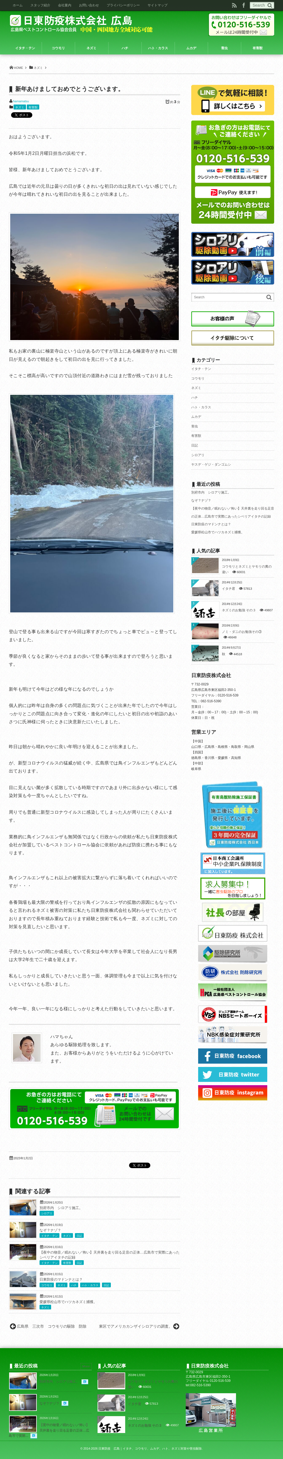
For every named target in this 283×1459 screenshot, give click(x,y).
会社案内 (64, 5)
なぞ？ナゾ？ (50, 1230)
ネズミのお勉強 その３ (239, 610)
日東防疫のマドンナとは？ (61, 1279)
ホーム (18, 5)
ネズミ (19, 107)
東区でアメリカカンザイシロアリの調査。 (135, 1326)
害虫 (194, 426)
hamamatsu (21, 101)
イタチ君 (228, 589)
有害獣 (33, 107)
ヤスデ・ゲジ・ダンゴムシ (211, 464)
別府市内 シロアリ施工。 (61, 1208)
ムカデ (196, 417)
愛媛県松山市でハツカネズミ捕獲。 (68, 1302)
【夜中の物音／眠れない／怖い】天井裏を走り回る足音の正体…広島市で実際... (49, 1430)
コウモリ (46, 1285)
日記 (79, 1235)
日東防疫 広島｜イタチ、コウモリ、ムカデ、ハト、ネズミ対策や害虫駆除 (150, 1448)
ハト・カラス (90, 1285)
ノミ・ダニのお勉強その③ (242, 632)
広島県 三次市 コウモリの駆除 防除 (53, 1326)
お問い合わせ (89, 5)
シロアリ (46, 1213)
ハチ (74, 1285)
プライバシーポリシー (123, 5)
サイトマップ (157, 5)
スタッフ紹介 (40, 5)
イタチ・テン (49, 1235)
